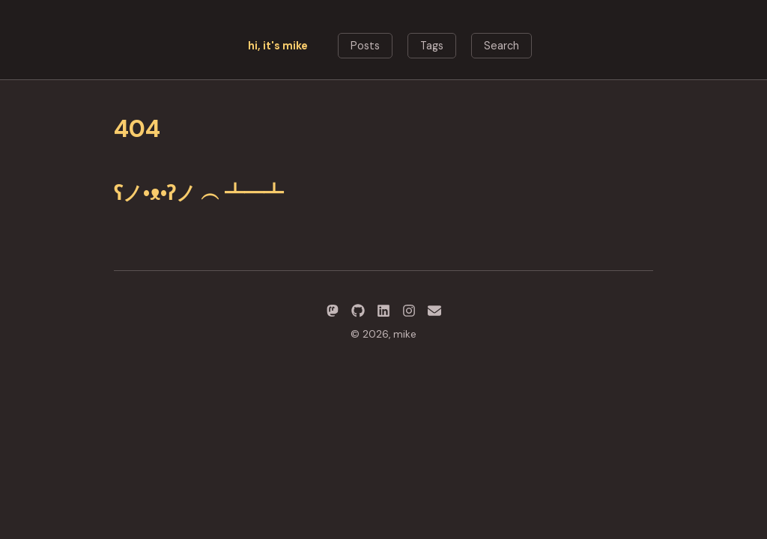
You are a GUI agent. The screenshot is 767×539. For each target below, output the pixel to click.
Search (501, 45)
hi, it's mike (278, 45)
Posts (365, 45)
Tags (431, 45)
